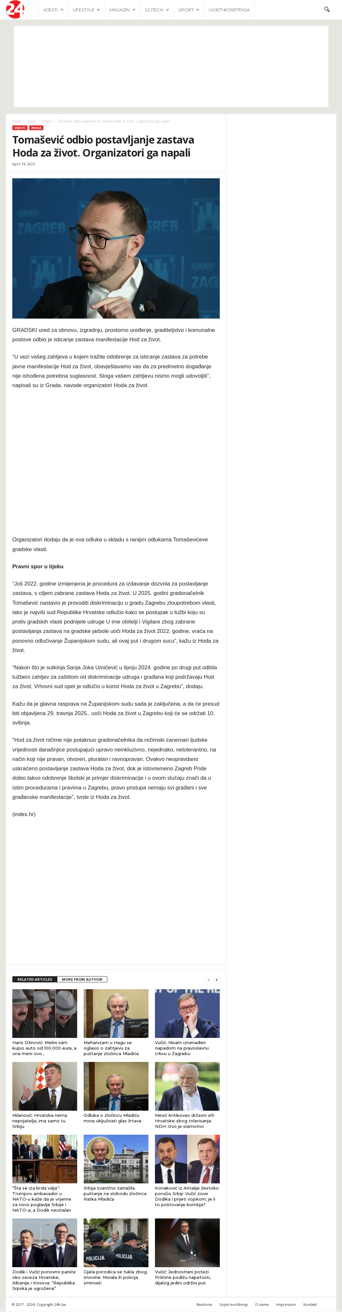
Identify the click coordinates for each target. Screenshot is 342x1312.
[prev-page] (209, 980)
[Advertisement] (171, 66)
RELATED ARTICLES (35, 979)
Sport (189, 10)
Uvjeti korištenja (229, 9)
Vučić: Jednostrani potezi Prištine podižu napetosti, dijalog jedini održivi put (183, 1277)
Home (16, 121)
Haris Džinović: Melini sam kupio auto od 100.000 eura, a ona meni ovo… (44, 1048)
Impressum (286, 1304)
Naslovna (204, 1304)
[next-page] (216, 980)
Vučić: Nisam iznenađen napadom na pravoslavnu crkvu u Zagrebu (182, 1048)
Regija (47, 121)
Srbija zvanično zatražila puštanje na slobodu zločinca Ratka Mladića (115, 1194)
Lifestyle (86, 10)
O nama (262, 1304)
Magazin (123, 10)
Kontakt (310, 1304)
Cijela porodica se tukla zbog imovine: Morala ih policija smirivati (115, 1277)
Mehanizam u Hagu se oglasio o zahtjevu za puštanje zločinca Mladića (111, 1048)
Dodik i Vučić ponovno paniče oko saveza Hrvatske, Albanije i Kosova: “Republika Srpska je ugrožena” (44, 1280)
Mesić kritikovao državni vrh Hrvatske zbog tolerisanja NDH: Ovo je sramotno (184, 1121)
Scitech (157, 10)
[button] (327, 10)
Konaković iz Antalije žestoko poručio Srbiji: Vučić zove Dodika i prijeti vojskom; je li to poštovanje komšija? (187, 1196)
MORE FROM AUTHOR (82, 979)
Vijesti (53, 10)
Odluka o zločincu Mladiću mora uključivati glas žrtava (112, 1118)
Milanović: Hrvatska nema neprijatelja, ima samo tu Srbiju (39, 1121)
